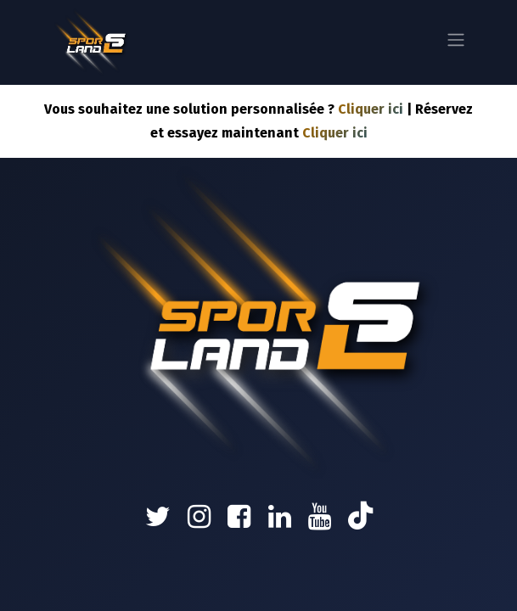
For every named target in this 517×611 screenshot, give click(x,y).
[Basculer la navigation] (455, 42)
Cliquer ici (370, 109)
